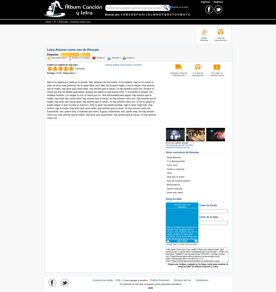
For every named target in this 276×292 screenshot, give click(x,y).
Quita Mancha (174, 157)
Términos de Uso (182, 280)
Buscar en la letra (180, 7)
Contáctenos (202, 280)
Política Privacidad (159, 280)
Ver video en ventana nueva (217, 74)
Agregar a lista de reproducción (178, 74)
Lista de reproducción (221, 39)
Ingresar (206, 2)
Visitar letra (171, 244)
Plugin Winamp (204, 39)
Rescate (63, 21)
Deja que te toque (176, 177)
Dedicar (100, 58)
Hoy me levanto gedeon (179, 181)
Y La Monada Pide (176, 161)
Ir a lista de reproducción (198, 74)
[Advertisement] (114, 35)
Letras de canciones (188, 244)
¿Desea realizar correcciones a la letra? (123, 65)
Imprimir (115, 58)
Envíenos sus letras (103, 280)
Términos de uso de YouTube (179, 145)
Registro (218, 2)
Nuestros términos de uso (178, 147)
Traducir (131, 58)
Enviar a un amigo (80, 58)
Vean (169, 173)
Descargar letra (58, 58)
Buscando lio (173, 184)
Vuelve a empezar (176, 169)
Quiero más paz (175, 189)
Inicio (48, 21)
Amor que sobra (175, 192)
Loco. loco (172, 165)
